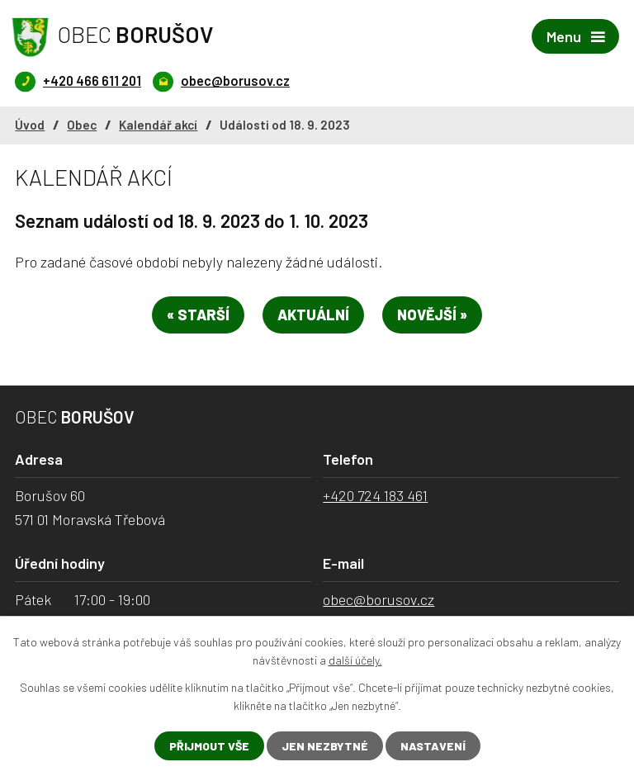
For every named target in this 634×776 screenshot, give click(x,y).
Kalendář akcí (158, 124)
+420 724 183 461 (375, 495)
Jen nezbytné (325, 746)
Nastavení (433, 746)
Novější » (432, 314)
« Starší (198, 314)
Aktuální (313, 314)
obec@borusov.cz (378, 599)
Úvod (30, 124)
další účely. (355, 660)
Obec (82, 124)
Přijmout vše (209, 746)
